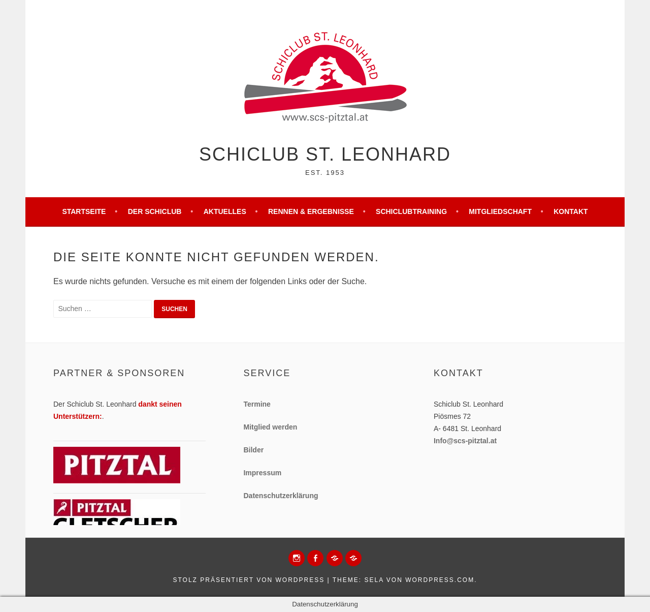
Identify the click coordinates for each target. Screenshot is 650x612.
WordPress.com (439, 580)
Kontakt (571, 211)
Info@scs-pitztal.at (465, 441)
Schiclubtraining (411, 211)
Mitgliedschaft (500, 211)
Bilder (253, 450)
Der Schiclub (155, 211)
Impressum (262, 473)
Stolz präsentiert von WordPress (248, 580)
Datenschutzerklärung (280, 496)
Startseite (84, 211)
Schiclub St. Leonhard (325, 154)
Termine (256, 404)
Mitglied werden (270, 427)
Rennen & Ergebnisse (311, 211)
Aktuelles (225, 211)
